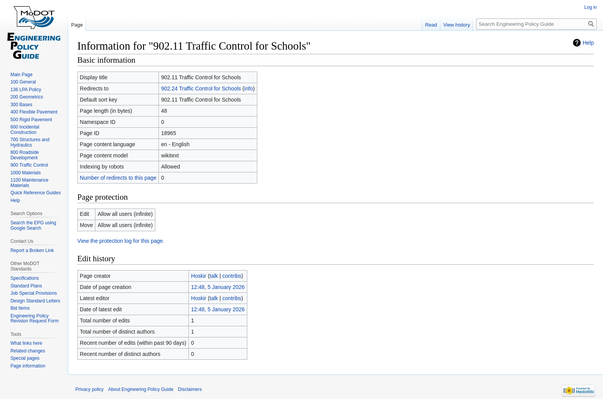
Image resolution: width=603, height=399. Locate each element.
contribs (231, 276)
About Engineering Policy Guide (140, 389)
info (248, 88)
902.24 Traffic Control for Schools (201, 88)
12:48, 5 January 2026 (218, 287)
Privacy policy (89, 389)
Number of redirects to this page (118, 178)
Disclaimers (190, 389)
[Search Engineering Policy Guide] (536, 24)
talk (214, 276)
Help (588, 43)
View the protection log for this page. (120, 241)
